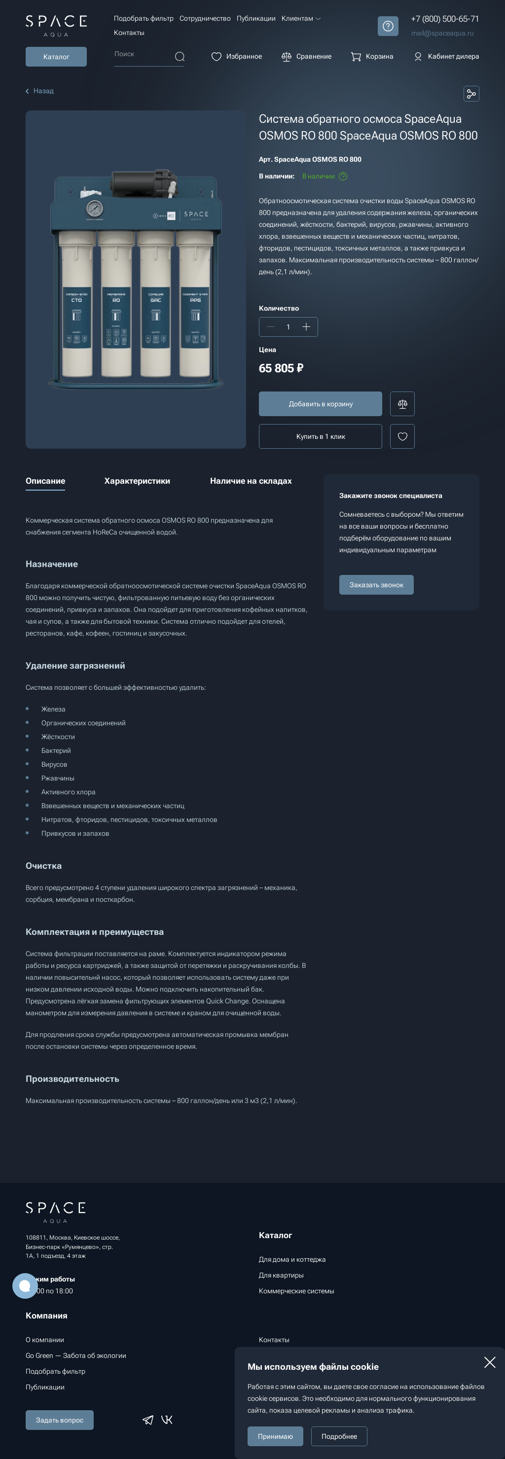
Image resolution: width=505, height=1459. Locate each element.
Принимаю (275, 1436)
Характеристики (137, 481)
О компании (45, 1340)
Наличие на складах (251, 481)
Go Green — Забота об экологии (76, 1355)
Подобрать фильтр (144, 18)
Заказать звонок (376, 585)
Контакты (129, 32)
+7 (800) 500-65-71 (445, 19)
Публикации (256, 18)
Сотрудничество (205, 18)
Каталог (56, 57)
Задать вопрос (59, 1420)
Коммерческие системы (296, 1291)
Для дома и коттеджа (292, 1259)
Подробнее (339, 1436)
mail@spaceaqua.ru (442, 33)
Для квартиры (281, 1275)
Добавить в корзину (321, 404)
